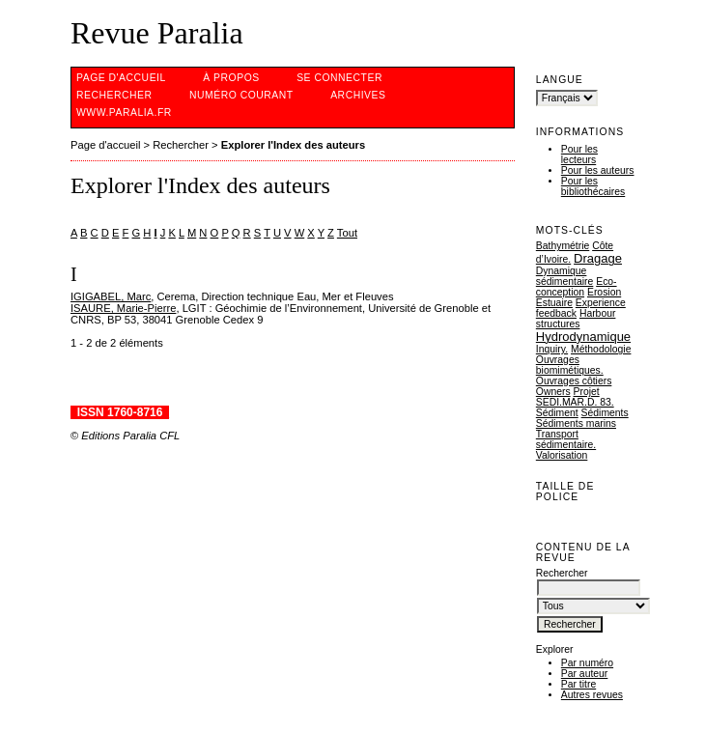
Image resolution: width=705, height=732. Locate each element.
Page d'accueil (121, 77)
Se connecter (339, 77)
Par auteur (584, 673)
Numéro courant (241, 95)
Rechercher (114, 95)
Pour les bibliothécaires (593, 186)
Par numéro (587, 663)
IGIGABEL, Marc (110, 296)
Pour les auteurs (597, 170)
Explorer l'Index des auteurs (293, 145)
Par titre (578, 684)
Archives (357, 95)
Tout (347, 233)
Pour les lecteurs (579, 154)
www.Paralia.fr (124, 112)
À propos (231, 77)
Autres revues (592, 695)
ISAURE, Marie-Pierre (123, 308)
